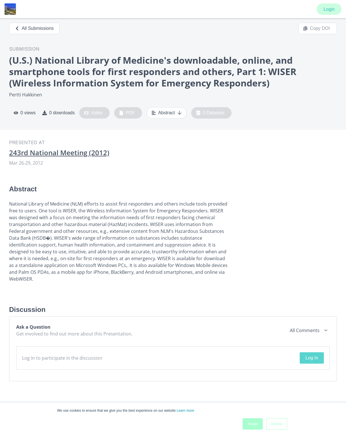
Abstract (166, 112)
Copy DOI (316, 28)
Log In (311, 357)
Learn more (185, 411)
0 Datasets (210, 112)
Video (93, 112)
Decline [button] (276, 424)
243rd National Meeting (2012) (59, 152)
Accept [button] (252, 424)
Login (329, 9)
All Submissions (34, 28)
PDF (127, 112)
